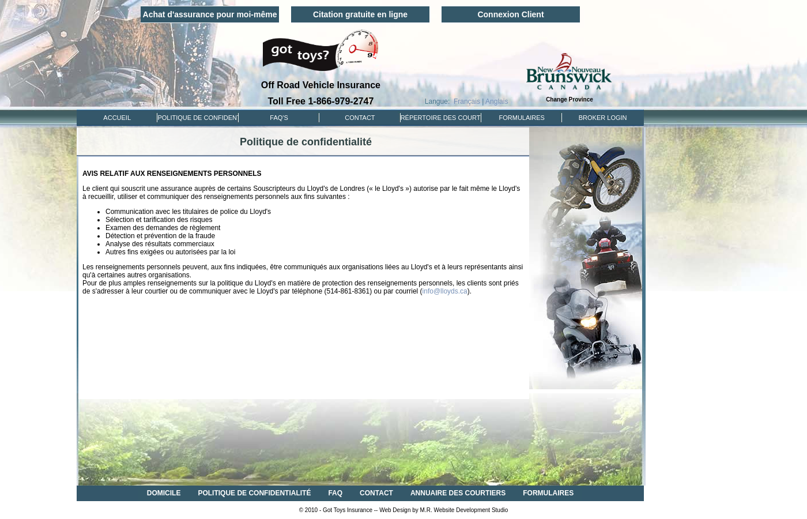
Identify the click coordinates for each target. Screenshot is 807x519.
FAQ (335, 493)
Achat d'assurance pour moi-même (210, 14)
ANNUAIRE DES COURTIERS (458, 493)
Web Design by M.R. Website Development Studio (443, 510)
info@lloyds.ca (445, 291)
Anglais (496, 101)
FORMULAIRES (522, 117)
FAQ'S (279, 117)
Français (467, 101)
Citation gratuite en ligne (360, 14)
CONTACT (360, 117)
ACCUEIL (117, 117)
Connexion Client (510, 14)
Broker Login (603, 117)
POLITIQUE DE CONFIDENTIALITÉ (197, 117)
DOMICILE (164, 493)
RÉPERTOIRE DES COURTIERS (441, 117)
